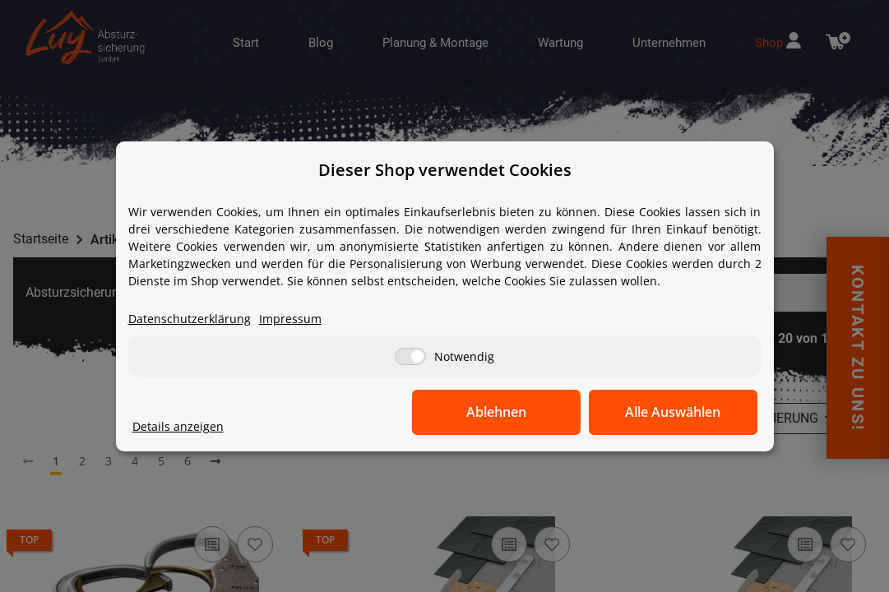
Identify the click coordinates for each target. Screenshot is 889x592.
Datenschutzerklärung (189, 318)
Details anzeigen (178, 426)
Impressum (290, 318)
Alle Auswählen (675, 412)
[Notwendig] (410, 356)
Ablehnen (502, 412)
